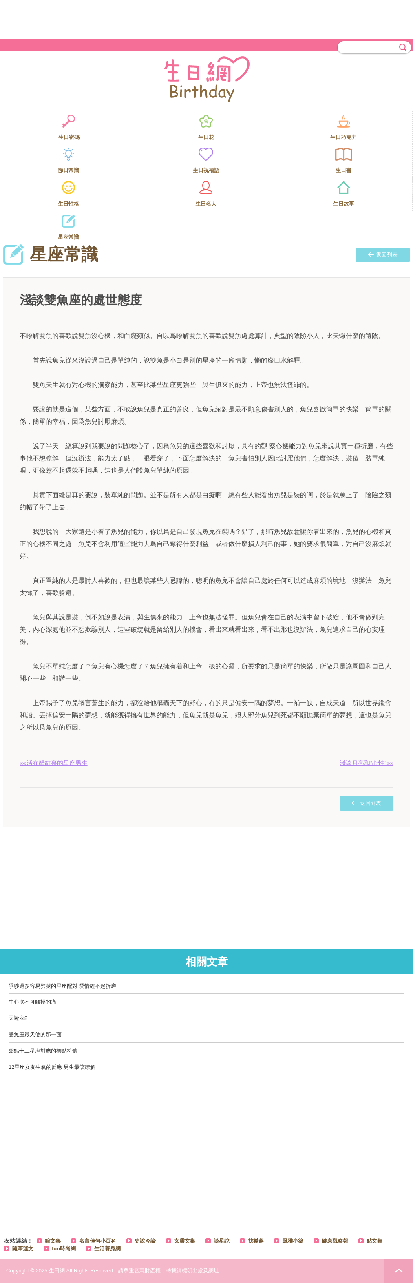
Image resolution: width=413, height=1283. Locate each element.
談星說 (222, 1241)
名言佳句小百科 (97, 1241)
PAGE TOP (398, 1271)
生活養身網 (107, 1248)
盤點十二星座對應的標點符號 (43, 1051)
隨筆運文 (22, 1248)
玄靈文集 (184, 1241)
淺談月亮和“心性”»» (366, 762)
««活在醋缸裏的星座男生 (54, 762)
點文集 (374, 1241)
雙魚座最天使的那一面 (35, 1034)
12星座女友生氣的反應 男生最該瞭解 (52, 1067)
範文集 (53, 1241)
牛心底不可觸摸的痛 (32, 1002)
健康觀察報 (335, 1241)
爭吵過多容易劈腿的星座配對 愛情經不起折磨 (62, 986)
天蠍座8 (18, 1018)
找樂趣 (256, 1241)
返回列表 (383, 255)
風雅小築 (292, 1241)
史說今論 (145, 1241)
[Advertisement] (206, 18)
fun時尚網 (64, 1248)
